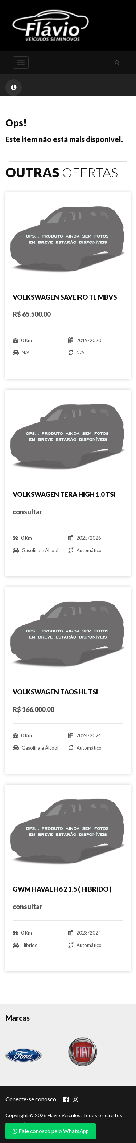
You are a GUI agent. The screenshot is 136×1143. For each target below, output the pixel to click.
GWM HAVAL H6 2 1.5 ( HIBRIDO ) (62, 889)
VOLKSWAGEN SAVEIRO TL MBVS (65, 297)
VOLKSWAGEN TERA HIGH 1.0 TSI (64, 494)
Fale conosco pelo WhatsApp (51, 1131)
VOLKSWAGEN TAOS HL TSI (55, 692)
